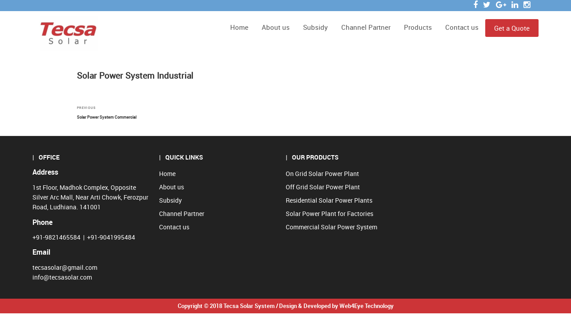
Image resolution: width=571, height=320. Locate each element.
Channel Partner (366, 27)
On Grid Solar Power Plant (322, 173)
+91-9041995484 (111, 237)
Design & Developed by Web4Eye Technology (336, 306)
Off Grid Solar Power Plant (323, 187)
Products (418, 27)
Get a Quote (512, 28)
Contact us (462, 27)
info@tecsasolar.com (62, 277)
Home (239, 27)
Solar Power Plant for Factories (329, 213)
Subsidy (315, 27)
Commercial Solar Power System (331, 227)
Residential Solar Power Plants (329, 200)
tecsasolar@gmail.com (64, 267)
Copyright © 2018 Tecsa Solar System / (228, 306)
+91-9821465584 (56, 237)
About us (276, 27)
